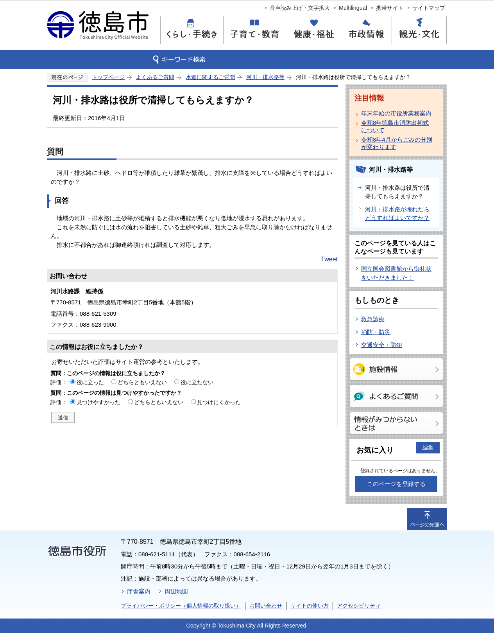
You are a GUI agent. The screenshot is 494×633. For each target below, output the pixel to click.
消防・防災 (375, 332)
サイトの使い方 (309, 605)
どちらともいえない (142, 382)
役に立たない (197, 382)
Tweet (329, 259)
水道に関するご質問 (210, 77)
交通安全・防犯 (381, 345)
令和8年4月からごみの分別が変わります (396, 143)
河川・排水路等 (265, 77)
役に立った (90, 382)
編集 (427, 447)
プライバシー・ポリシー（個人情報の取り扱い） (181, 605)
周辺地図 (176, 591)
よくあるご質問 (155, 77)
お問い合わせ (265, 605)
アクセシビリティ (359, 605)
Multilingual (353, 8)
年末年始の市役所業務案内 (396, 113)
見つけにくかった (219, 402)
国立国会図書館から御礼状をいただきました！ (396, 273)
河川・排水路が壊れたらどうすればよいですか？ (397, 213)
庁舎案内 (138, 591)
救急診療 (373, 319)
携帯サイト (389, 8)
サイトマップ (428, 8)
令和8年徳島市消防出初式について (395, 126)
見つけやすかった (98, 402)
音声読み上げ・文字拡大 (300, 8)
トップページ (108, 77)
